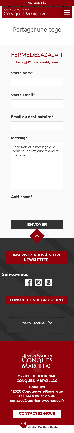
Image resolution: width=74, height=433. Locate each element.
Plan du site (29, 427)
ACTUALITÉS (37, 3)
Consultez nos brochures (37, 300)
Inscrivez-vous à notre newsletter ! (37, 257)
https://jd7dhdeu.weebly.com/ (37, 62)
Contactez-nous (37, 413)
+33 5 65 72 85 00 (40, 396)
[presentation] (40, 209)
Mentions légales (48, 427)
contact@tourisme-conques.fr (37, 400)
